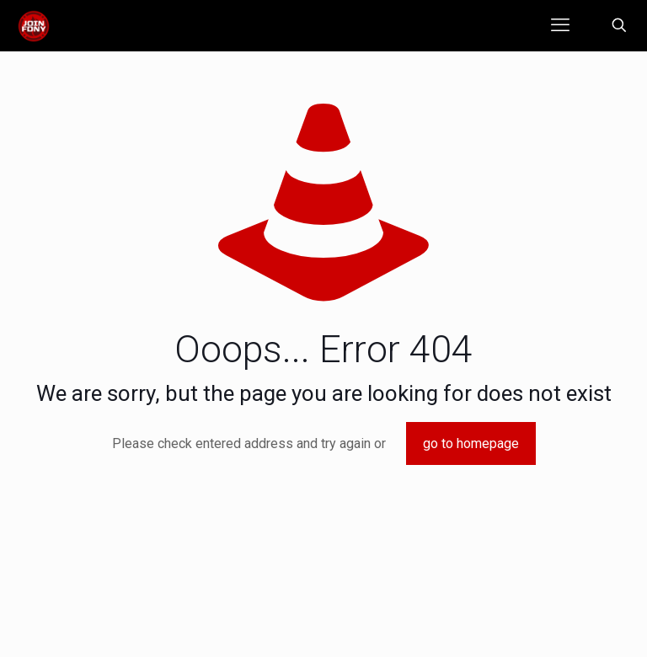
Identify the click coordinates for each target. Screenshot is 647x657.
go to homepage (471, 443)
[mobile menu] (560, 25)
